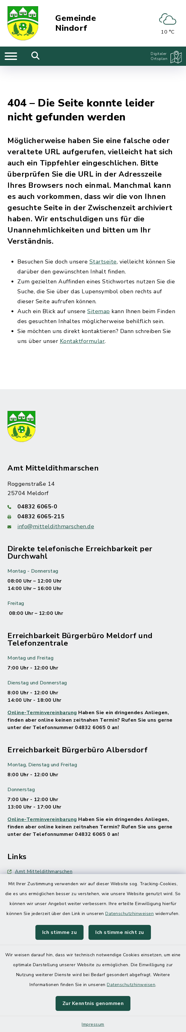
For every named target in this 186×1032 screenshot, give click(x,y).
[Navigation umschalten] (11, 56)
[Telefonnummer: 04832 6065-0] (93, 476)
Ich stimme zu (59, 932)
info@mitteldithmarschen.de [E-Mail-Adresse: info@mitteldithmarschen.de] (55, 495)
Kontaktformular (82, 310)
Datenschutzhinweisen (129, 914)
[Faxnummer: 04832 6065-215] (93, 485)
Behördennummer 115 (37, 854)
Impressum (93, 1024)
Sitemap (98, 280)
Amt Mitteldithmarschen (39, 840)
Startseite (103, 231)
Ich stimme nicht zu (119, 932)
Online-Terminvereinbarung (42, 681)
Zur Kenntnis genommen (93, 1003)
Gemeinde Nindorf (75, 23)
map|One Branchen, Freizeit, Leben (51, 868)
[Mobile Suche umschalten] (35, 56)
